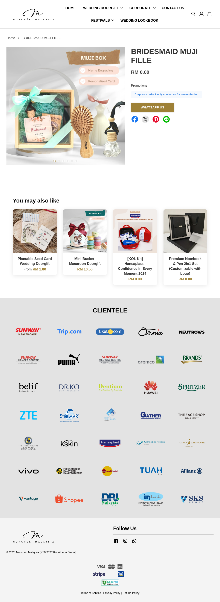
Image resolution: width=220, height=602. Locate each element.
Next (118, 107)
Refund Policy (130, 593)
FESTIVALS (102, 20)
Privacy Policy (111, 593)
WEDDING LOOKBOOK (139, 20)
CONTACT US (173, 8)
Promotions (139, 85)
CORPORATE (143, 8)
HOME (70, 8)
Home (10, 38)
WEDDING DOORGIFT (103, 8)
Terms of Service (91, 593)
